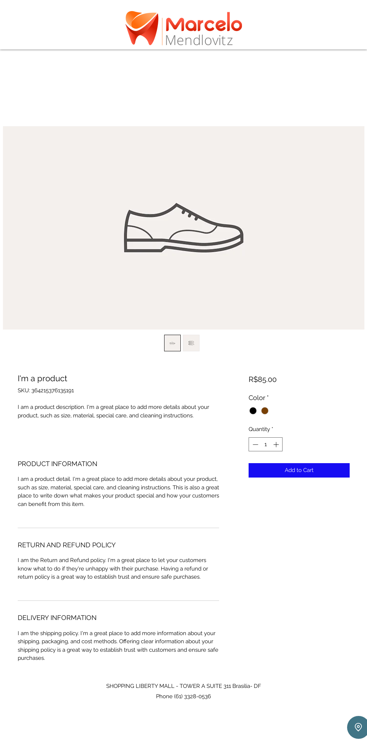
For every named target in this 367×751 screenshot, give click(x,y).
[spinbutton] (266, 444)
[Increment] (277, 444)
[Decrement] (255, 444)
